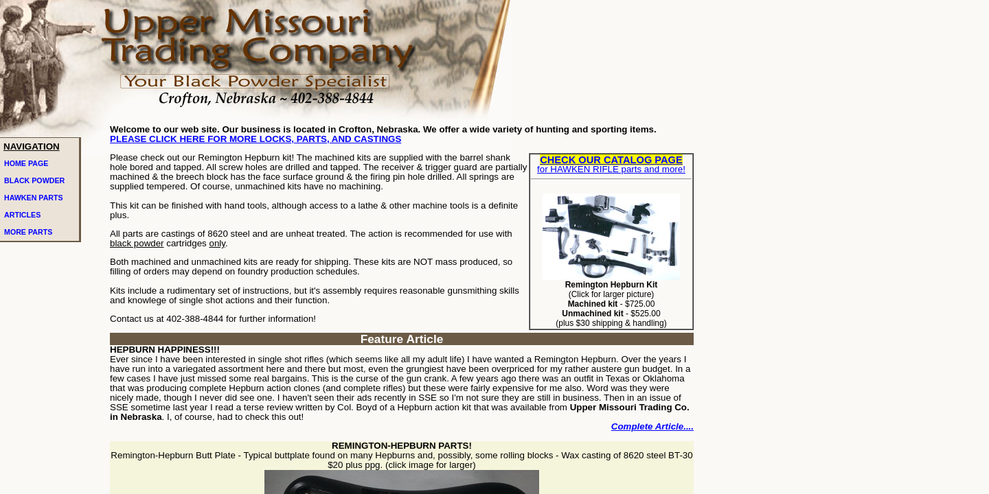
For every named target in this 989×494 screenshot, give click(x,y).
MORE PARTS (28, 232)
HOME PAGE (26, 163)
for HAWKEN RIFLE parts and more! (611, 164)
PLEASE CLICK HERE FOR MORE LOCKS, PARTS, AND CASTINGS (255, 139)
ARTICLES (22, 215)
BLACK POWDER (34, 180)
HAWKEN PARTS (33, 197)
